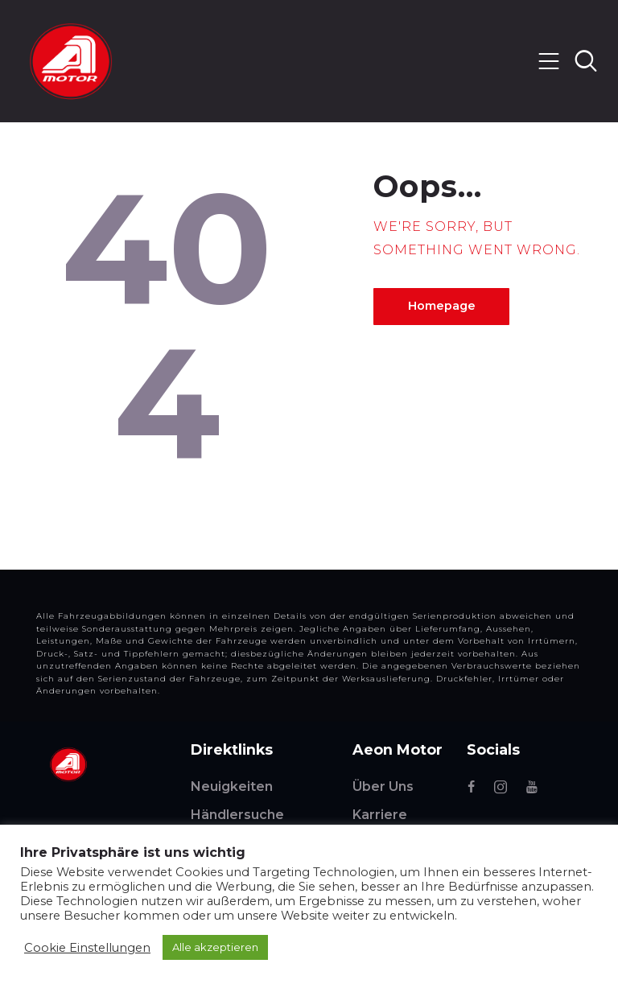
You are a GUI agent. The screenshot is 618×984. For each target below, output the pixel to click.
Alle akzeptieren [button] (215, 947)
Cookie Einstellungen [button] (87, 948)
